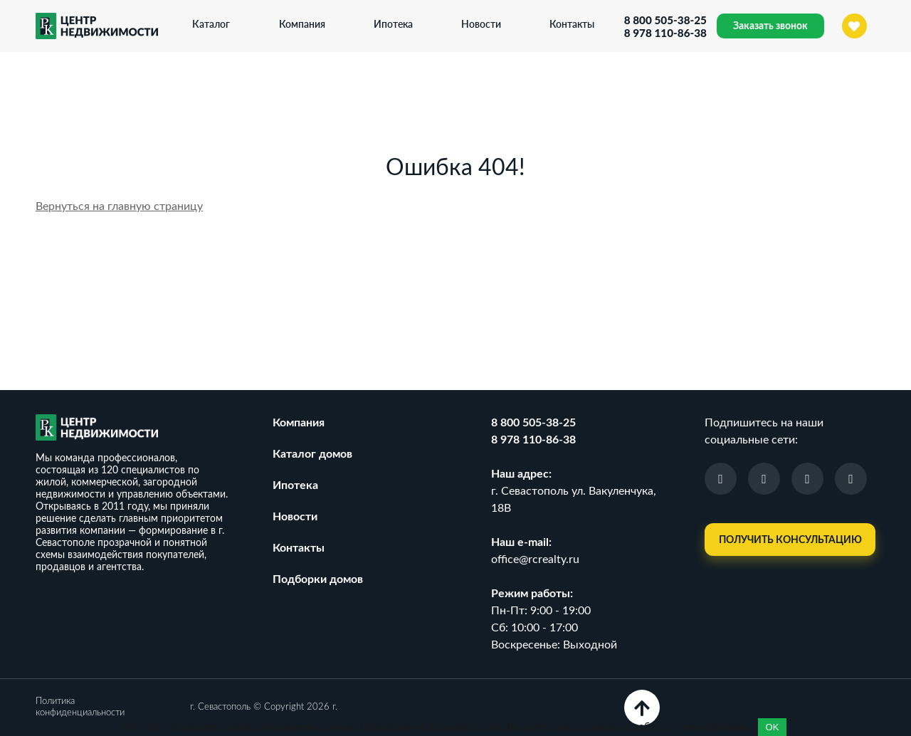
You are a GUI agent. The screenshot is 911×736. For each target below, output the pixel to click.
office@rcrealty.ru (535, 559)
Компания (300, 24)
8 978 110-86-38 (663, 33)
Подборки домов (318, 579)
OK (772, 727)
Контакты (570, 24)
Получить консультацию (790, 540)
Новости (479, 24)
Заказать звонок (770, 26)
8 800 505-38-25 (663, 19)
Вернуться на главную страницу (119, 206)
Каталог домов (312, 454)
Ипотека (391, 24)
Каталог (209, 24)
